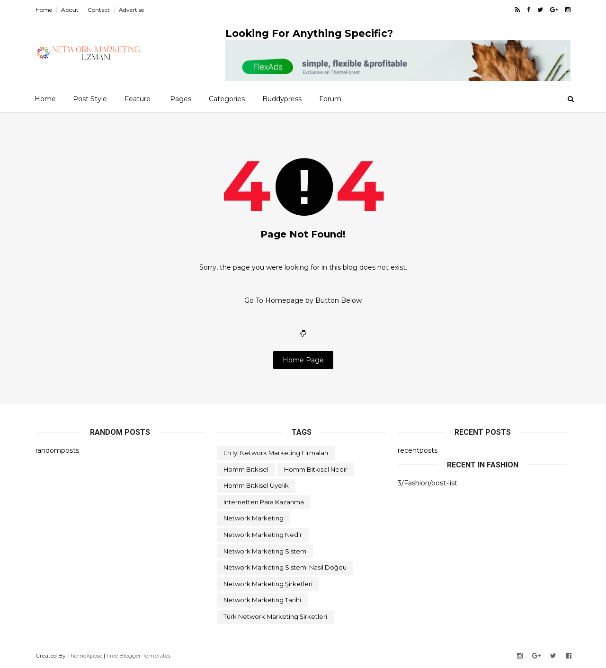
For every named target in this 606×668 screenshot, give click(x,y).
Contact (99, 9)
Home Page (303, 360)
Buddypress (282, 99)
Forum (330, 99)
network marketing (253, 518)
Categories (227, 99)
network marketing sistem (264, 551)
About (70, 9)
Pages (180, 99)
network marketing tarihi (262, 600)
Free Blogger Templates (138, 655)
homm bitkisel (245, 469)
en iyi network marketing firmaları (275, 453)
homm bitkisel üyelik (256, 485)
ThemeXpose (84, 655)
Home (44, 9)
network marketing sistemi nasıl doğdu (285, 567)
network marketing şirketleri (267, 584)
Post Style (90, 99)
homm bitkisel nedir (316, 469)
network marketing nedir (262, 534)
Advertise (131, 9)
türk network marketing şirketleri (275, 616)
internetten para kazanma (263, 502)
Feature (138, 99)
